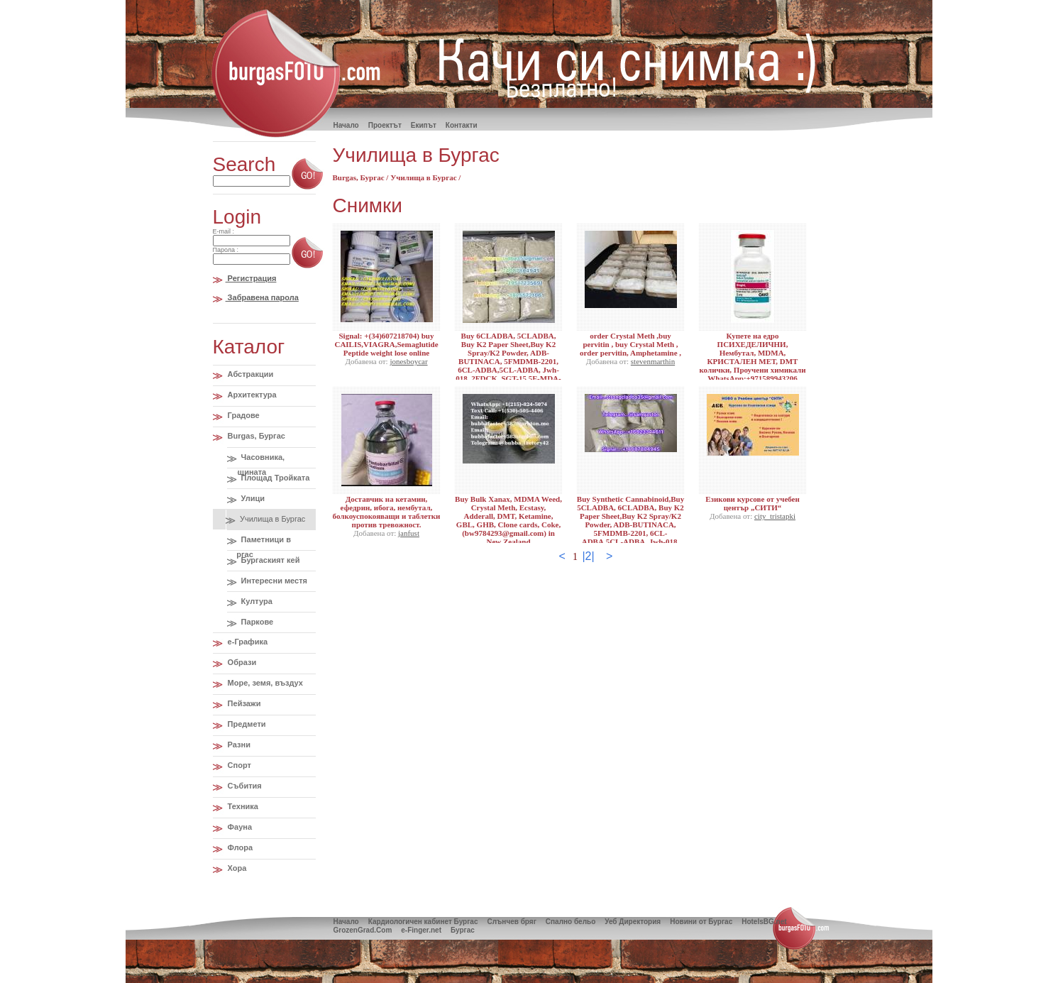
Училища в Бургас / (425, 177)
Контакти (462, 125)
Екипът (423, 125)
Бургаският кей (269, 560)
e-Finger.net (421, 930)
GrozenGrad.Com (363, 930)
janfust (408, 533)
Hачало (346, 125)
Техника (242, 806)
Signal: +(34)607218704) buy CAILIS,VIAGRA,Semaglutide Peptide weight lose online (386, 344)
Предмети (246, 724)
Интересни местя (273, 580)
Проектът (385, 125)
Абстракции (250, 374)
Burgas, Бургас (255, 436)
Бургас (463, 930)
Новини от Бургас (701, 922)
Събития (244, 785)
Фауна (239, 827)
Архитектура (251, 394)
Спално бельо (570, 922)
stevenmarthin (653, 361)
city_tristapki (774, 516)
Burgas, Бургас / (362, 177)
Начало (346, 922)
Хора (236, 868)
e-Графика (247, 641)
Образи (241, 662)
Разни (238, 744)
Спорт (238, 765)
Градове (243, 415)
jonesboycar (408, 361)
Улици (252, 498)
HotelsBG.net (764, 922)
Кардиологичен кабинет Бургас (423, 922)
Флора (239, 847)
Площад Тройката (274, 477)
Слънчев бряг (511, 922)
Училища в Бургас (271, 519)
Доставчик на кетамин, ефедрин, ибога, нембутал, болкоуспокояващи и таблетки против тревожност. (387, 512)
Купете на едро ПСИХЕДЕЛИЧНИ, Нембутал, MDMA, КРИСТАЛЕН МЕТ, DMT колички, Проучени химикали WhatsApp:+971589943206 (752, 357)
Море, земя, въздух (264, 683)
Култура (255, 601)
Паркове (256, 621)
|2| (588, 556)
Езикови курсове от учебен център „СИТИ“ (752, 503)
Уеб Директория (633, 922)
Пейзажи (243, 703)
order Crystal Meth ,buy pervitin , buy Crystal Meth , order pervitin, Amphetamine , (630, 344)
